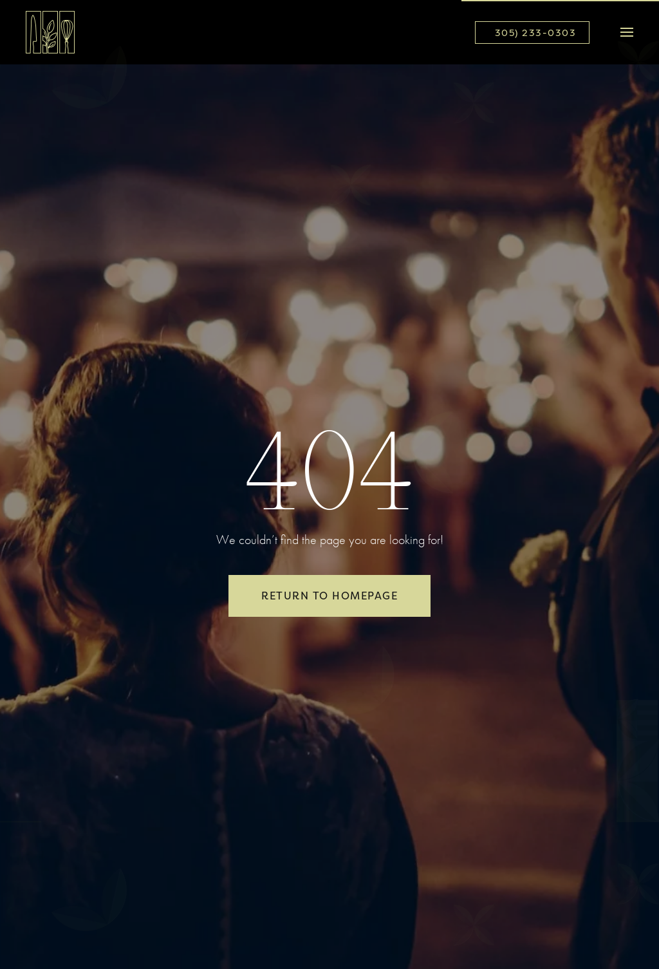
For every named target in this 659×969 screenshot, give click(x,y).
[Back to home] (50, 32)
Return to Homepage (329, 595)
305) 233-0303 (536, 32)
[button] (626, 32)
